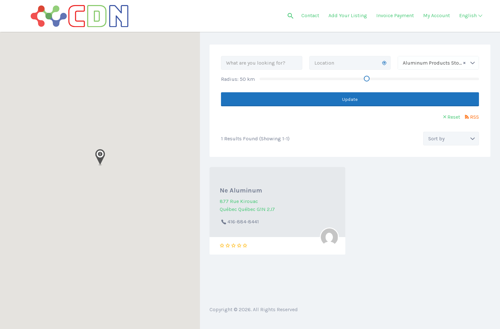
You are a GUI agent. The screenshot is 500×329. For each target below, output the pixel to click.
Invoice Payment (395, 15)
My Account (436, 15)
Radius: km (238, 79)
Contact (310, 15)
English (468, 15)
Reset (453, 117)
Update (350, 99)
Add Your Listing (347, 15)
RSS (474, 117)
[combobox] (438, 63)
